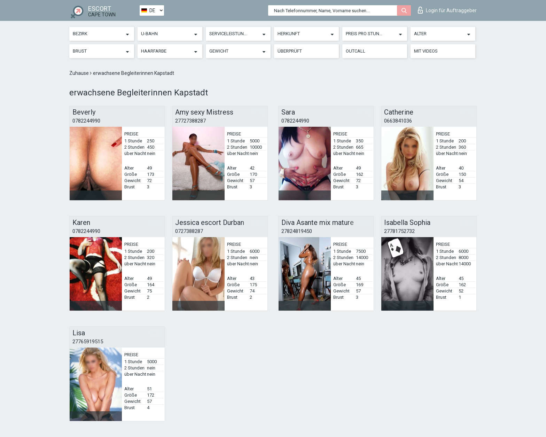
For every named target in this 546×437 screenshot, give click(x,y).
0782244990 (86, 121)
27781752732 (399, 231)
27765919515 (87, 341)
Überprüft (290, 51)
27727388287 (190, 121)
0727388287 (189, 231)
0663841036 (398, 121)
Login (447, 10)
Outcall (355, 51)
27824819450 (296, 231)
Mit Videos (426, 51)
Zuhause (79, 73)
